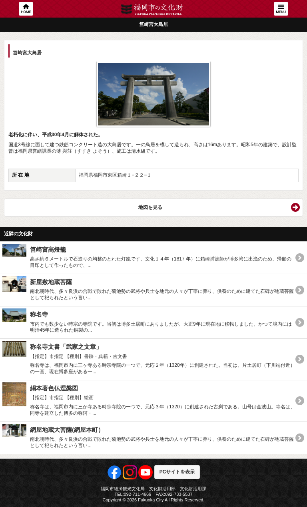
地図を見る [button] (150, 207)
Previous (18, 91)
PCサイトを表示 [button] (177, 472)
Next (288, 91)
